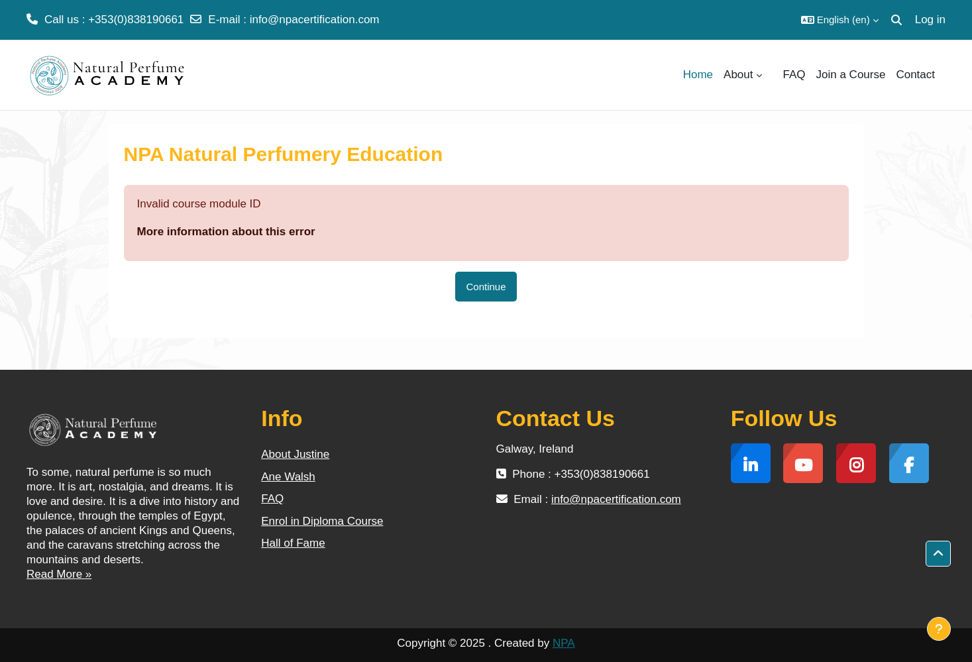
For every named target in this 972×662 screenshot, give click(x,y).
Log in (930, 19)
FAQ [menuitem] (794, 74)
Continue (486, 286)
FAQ (272, 498)
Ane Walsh (288, 476)
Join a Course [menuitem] (851, 74)
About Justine (295, 454)
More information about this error (226, 231)
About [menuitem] (738, 74)
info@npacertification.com (315, 19)
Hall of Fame (293, 543)
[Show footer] (939, 629)
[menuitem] (772, 75)
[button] (840, 20)
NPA (564, 643)
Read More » (59, 574)
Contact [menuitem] (915, 74)
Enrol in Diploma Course (322, 521)
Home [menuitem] (698, 74)
